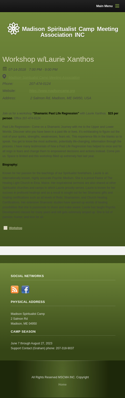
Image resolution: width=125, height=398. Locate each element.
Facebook (25, 289)
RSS (15, 289)
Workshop (15, 228)
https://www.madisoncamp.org (52, 91)
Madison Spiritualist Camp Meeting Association (44, 78)
